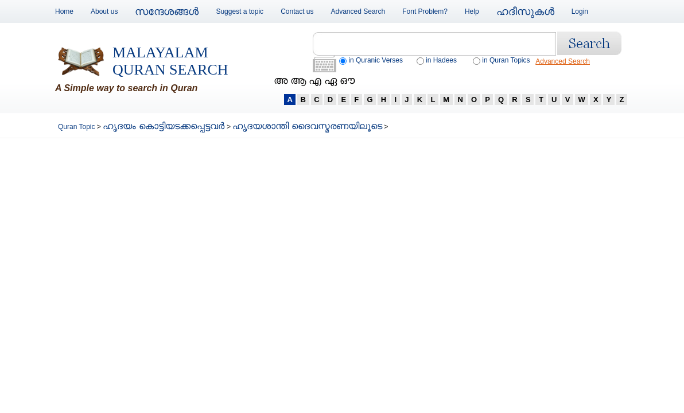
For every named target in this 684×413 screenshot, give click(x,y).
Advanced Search (358, 11)
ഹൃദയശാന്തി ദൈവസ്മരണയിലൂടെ (307, 126)
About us (104, 11)
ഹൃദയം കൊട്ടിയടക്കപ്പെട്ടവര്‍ (165, 126)
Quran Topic (77, 127)
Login (580, 11)
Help (472, 11)
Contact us (297, 11)
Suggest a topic (239, 11)
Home (64, 11)
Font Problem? (425, 11)
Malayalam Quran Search (170, 61)
